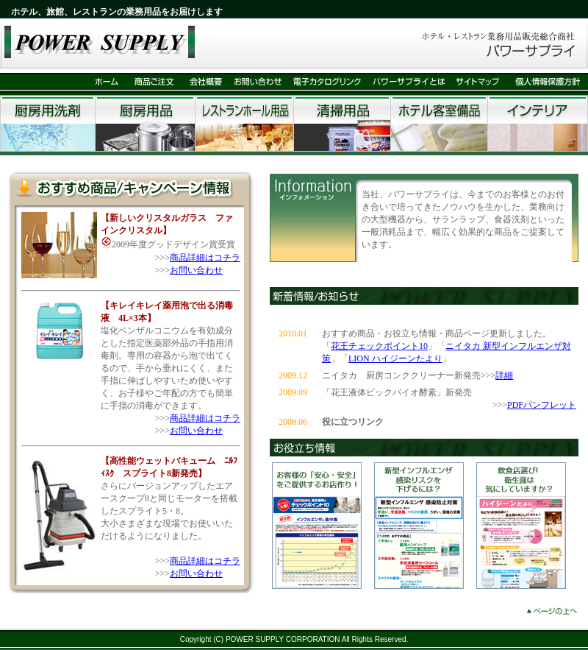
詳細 (504, 375)
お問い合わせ (196, 270)
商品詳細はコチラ (205, 257)
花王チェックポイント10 (379, 346)
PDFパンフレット (541, 405)
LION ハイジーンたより (395, 358)
